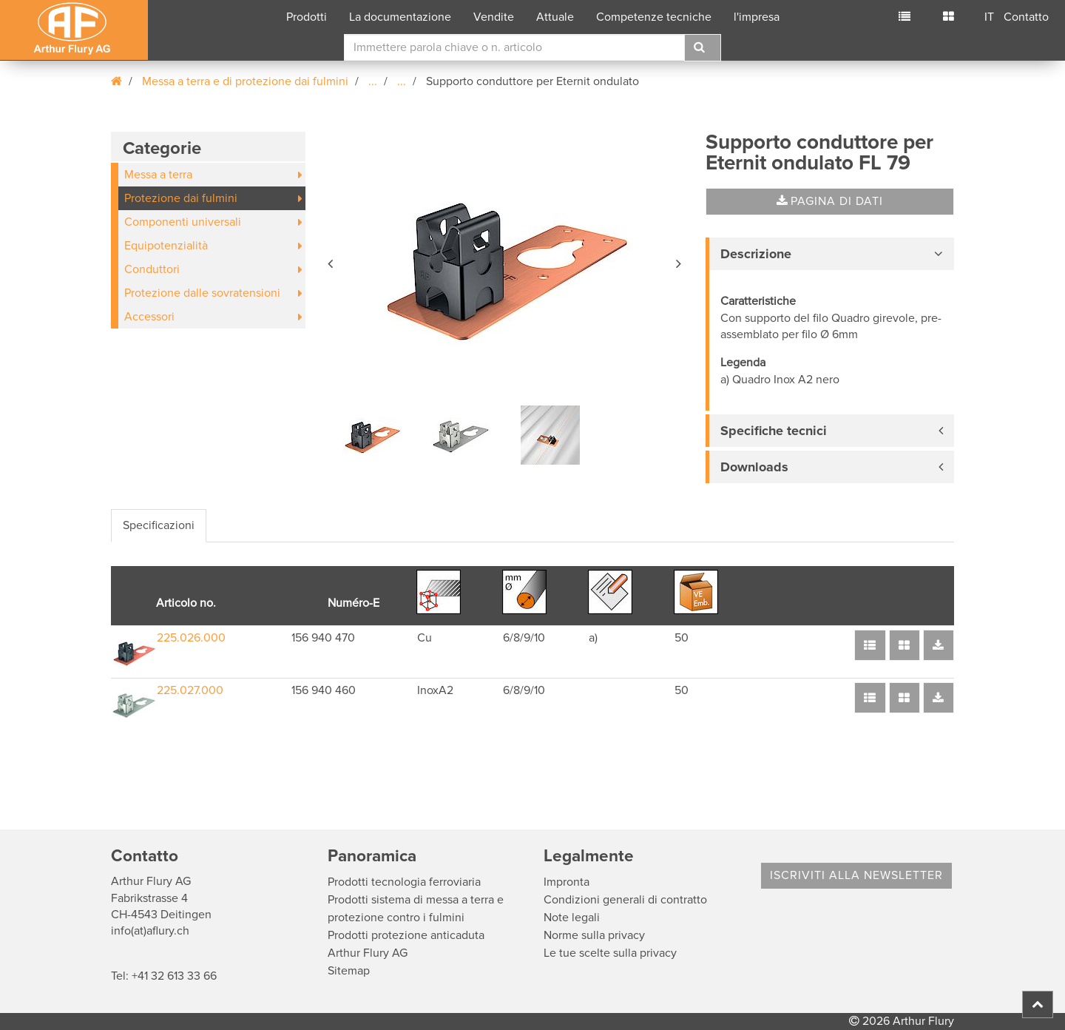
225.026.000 (191, 637)
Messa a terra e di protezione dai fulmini (245, 81)
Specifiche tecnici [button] (773, 431)
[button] (331, 261)
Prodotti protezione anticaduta (406, 935)
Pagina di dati (830, 201)
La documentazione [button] (400, 17)
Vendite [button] (493, 17)
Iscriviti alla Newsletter (856, 875)
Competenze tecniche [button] (653, 17)
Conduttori (152, 269)
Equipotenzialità (166, 245)
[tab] (830, 254)
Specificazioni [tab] (159, 525)
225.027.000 (190, 690)
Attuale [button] (555, 17)
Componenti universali (182, 222)
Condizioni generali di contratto (625, 899)
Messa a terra (158, 174)
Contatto (1026, 17)
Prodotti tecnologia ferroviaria (404, 882)
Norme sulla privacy (594, 935)
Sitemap (349, 970)
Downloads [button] (754, 467)
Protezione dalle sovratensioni (202, 293)
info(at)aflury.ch (150, 930)
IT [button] (989, 17)
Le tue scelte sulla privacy (610, 953)
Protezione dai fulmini (180, 198)
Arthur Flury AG (368, 953)
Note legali (572, 917)
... (372, 81)
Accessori (149, 316)
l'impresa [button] (757, 17)
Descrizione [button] (755, 254)
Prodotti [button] (306, 17)
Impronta (566, 882)
